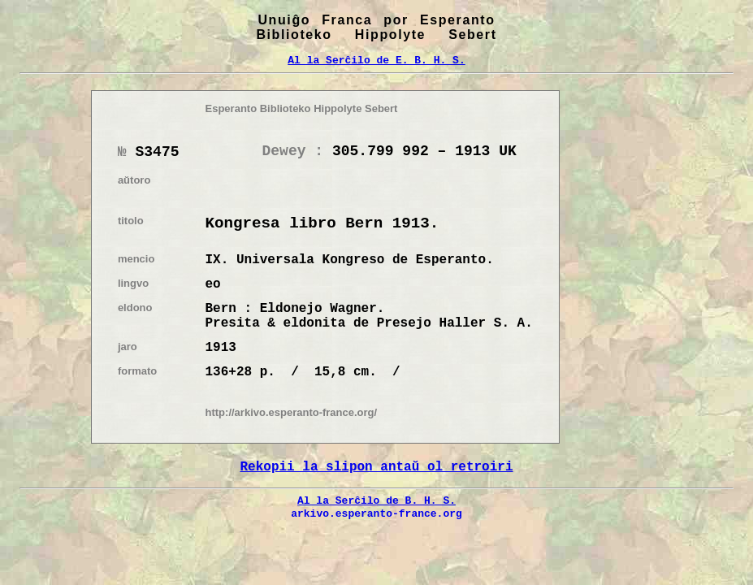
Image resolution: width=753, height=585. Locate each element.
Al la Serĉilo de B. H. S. (376, 500)
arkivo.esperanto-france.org (376, 513)
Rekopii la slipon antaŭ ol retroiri (376, 467)
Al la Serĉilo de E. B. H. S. (376, 60)
